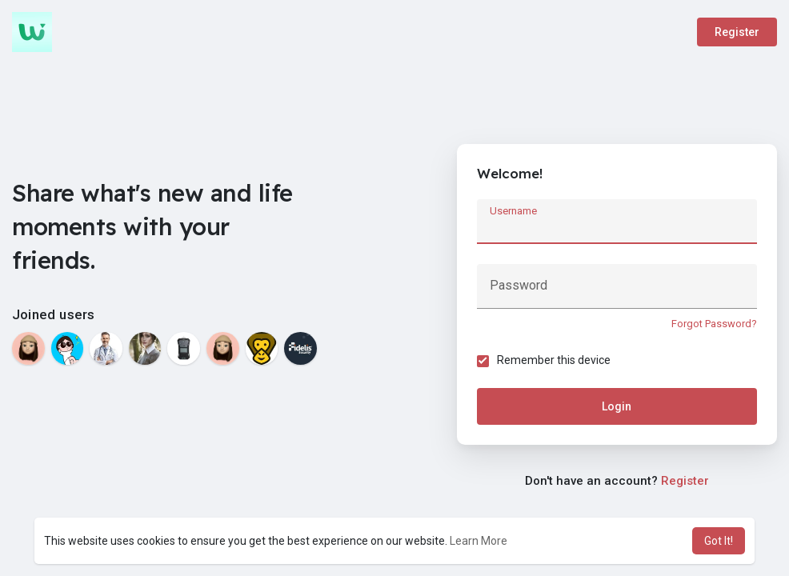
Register (737, 32)
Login (616, 406)
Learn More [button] (478, 540)
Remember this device (554, 360)
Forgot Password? (714, 324)
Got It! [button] (718, 540)
